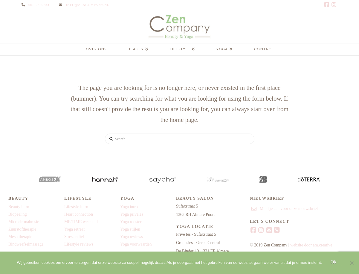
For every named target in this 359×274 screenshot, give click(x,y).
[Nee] (352, 263)
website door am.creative (311, 245)
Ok (334, 261)
